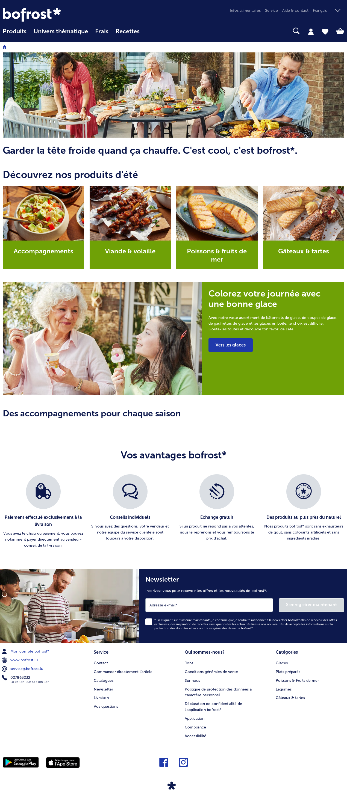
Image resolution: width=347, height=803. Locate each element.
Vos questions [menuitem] (106, 706)
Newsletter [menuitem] (103, 689)
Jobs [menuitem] (189, 663)
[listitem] (43, 511)
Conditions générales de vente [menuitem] (211, 671)
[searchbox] (150, 31)
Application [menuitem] (194, 718)
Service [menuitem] (271, 10)
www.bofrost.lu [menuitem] (20, 660)
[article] (173, 150)
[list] (173, 511)
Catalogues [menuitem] (103, 680)
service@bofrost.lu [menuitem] (23, 669)
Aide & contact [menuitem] (295, 10)
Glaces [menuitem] (282, 663)
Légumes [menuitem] (284, 689)
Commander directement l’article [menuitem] (123, 671)
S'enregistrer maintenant (311, 604)
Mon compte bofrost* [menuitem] (26, 651)
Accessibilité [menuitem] (195, 736)
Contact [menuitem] (101, 663)
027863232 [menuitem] (16, 677)
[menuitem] (15, 34)
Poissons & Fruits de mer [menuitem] (297, 680)
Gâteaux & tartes (303, 251)
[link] (54, 15)
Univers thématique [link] (61, 31)
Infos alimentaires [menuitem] (245, 10)
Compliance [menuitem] (195, 727)
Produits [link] (15, 31)
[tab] (311, 31)
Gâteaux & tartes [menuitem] (290, 697)
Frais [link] (101, 31)
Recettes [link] (128, 31)
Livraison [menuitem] (101, 697)
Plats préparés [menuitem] (288, 671)
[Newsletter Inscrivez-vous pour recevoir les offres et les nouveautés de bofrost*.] (243, 606)
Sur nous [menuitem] (192, 680)
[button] (328, 10)
